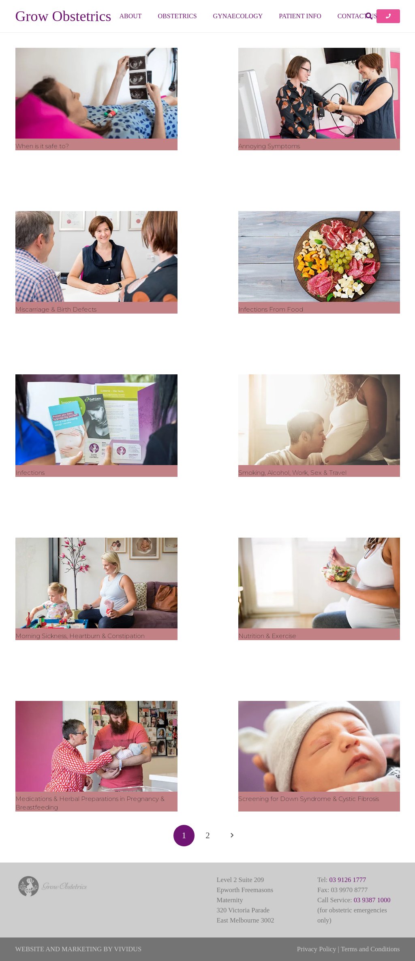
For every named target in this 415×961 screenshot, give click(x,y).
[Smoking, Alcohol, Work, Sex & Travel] (319, 419)
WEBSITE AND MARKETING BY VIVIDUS (78, 949)
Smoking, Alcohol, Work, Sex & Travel (292, 472)
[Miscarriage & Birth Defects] (96, 256)
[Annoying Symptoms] (319, 93)
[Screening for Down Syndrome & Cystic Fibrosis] (319, 745)
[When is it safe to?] (96, 93)
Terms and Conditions (370, 949)
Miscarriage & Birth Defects (55, 309)
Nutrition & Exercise (267, 635)
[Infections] (96, 419)
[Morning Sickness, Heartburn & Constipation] (96, 582)
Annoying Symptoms (268, 145)
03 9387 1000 (372, 900)
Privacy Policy (316, 949)
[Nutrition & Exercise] (319, 582)
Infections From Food (270, 309)
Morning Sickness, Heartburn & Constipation (80, 635)
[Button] (388, 16)
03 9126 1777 (347, 880)
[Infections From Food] (319, 256)
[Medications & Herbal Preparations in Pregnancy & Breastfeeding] (96, 745)
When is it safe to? (42, 145)
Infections (30, 472)
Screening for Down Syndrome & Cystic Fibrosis (308, 799)
